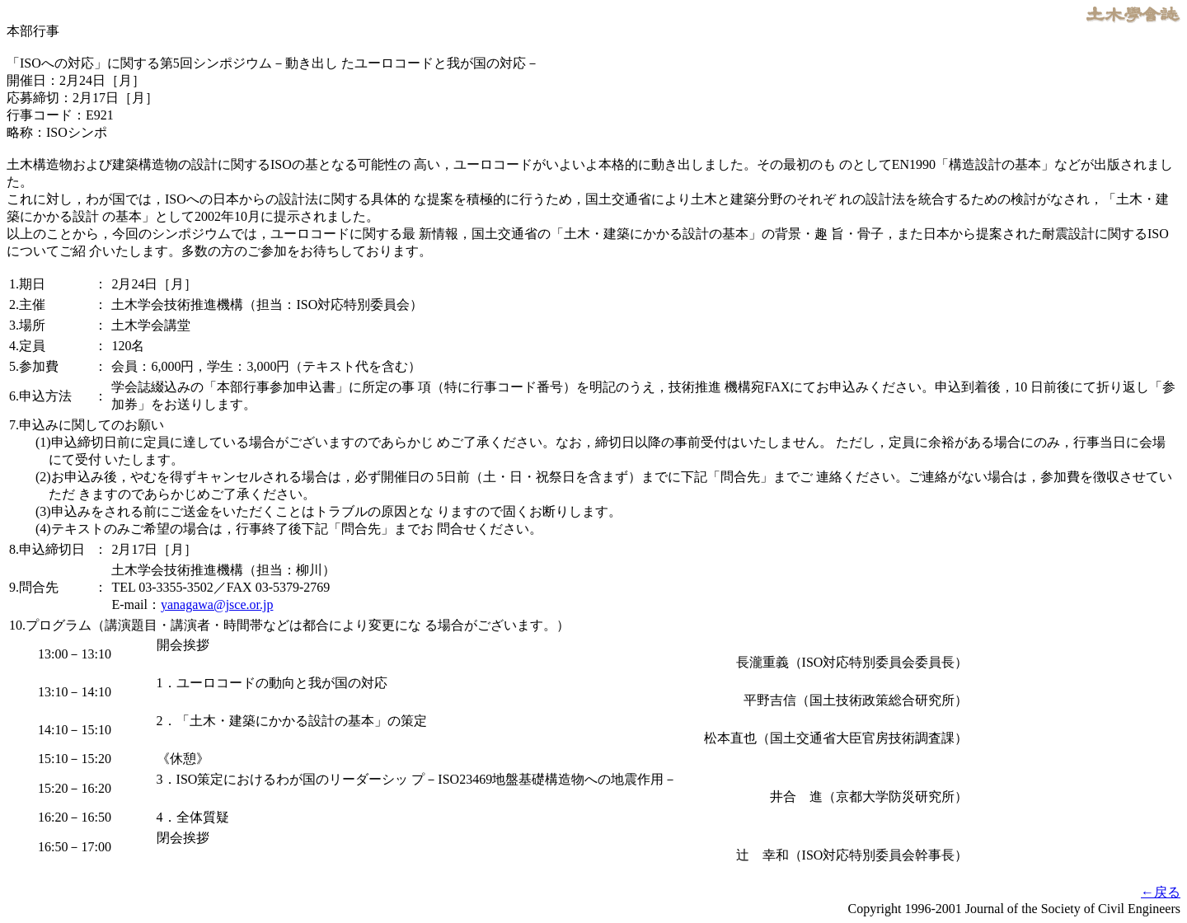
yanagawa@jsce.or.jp (217, 604)
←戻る (1160, 892)
